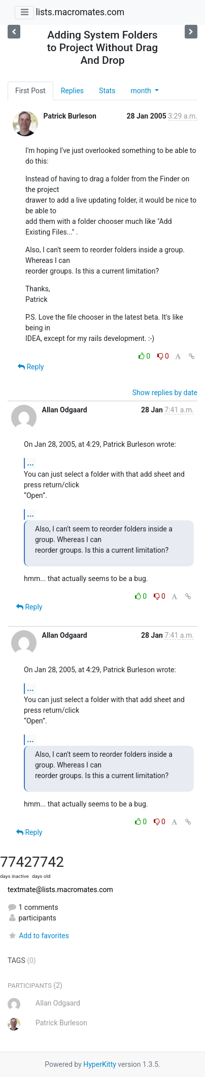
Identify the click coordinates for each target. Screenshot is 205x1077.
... (30, 463)
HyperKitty (99, 1064)
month (141, 91)
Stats (107, 91)
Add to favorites (38, 936)
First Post (30, 91)
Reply (31, 367)
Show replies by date (164, 393)
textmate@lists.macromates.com (60, 890)
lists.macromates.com (80, 12)
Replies (72, 91)
